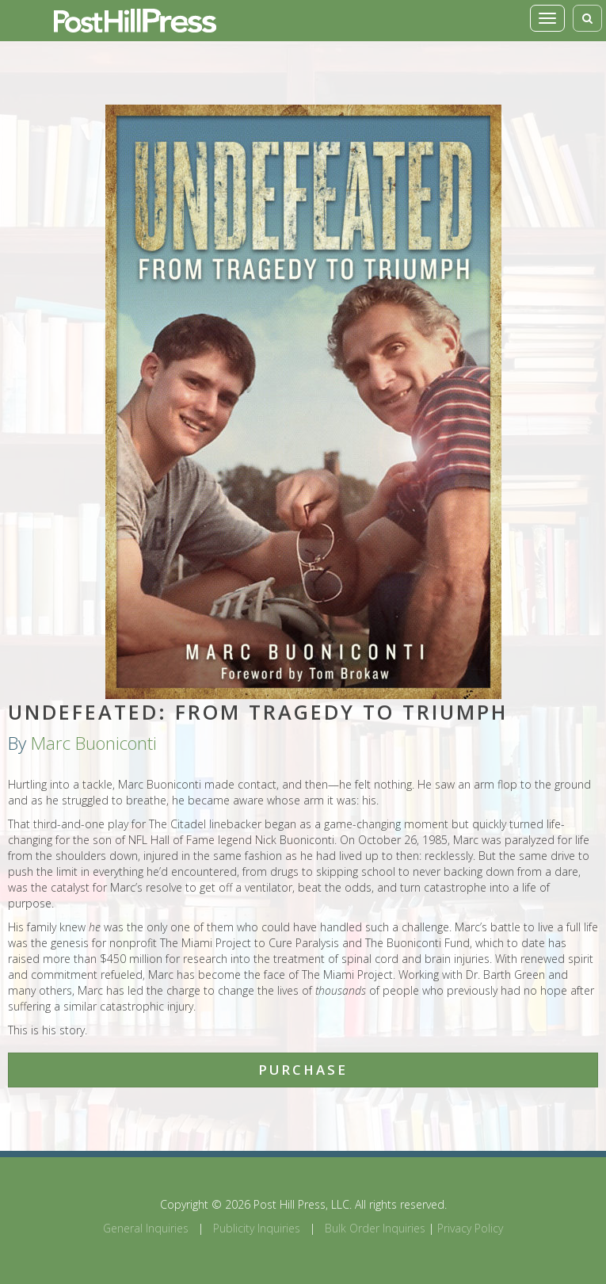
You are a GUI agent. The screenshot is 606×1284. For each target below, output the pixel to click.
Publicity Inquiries (256, 1228)
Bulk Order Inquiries (375, 1228)
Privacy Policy (470, 1228)
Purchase (303, 1069)
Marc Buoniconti (94, 743)
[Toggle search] (587, 18)
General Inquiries (146, 1228)
